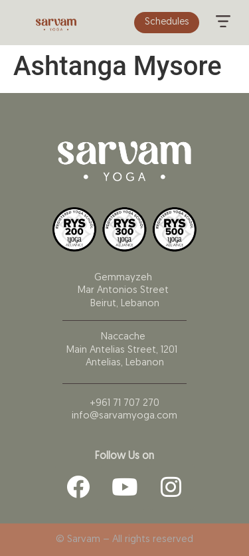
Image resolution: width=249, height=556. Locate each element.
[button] (223, 22)
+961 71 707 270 (124, 404)
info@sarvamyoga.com (124, 416)
